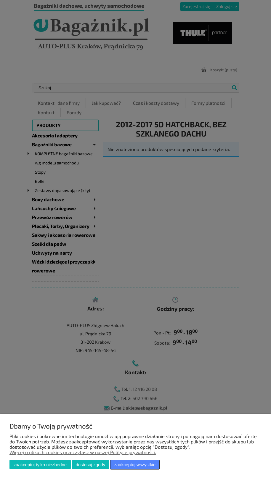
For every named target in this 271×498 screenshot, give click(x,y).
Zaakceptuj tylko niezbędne (40, 464)
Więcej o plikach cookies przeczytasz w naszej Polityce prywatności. (82, 452)
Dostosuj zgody (90, 464)
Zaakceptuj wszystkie (134, 464)
